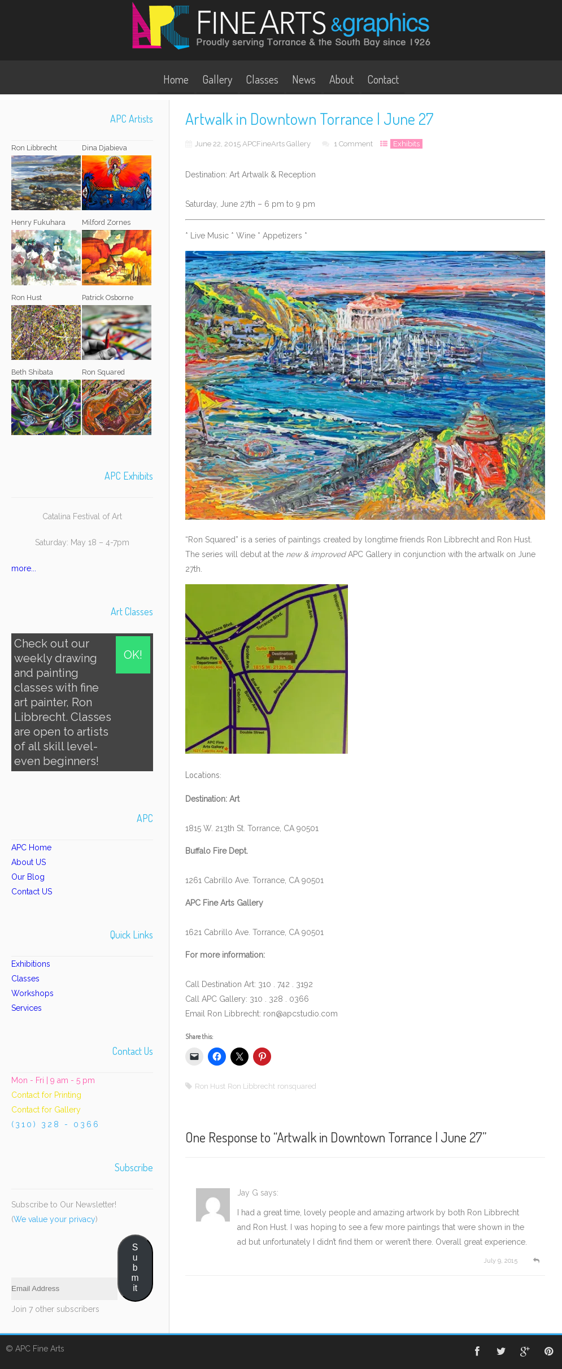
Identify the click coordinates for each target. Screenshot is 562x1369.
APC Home (31, 847)
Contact (383, 79)
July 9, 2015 (499, 1260)
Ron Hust (210, 1086)
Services (26, 1007)
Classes (262, 79)
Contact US (31, 891)
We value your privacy (54, 1219)
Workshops (32, 993)
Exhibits (406, 144)
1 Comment (353, 144)
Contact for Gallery (46, 1109)
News (304, 79)
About (341, 79)
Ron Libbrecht (251, 1086)
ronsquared (296, 1086)
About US (28, 862)
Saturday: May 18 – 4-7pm (82, 542)
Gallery (217, 79)
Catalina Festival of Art (82, 516)
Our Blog (28, 876)
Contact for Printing (46, 1094)
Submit (135, 1267)
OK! (133, 655)
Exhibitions (30, 963)
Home (176, 79)
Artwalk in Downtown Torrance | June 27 (379, 1137)
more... (23, 568)
